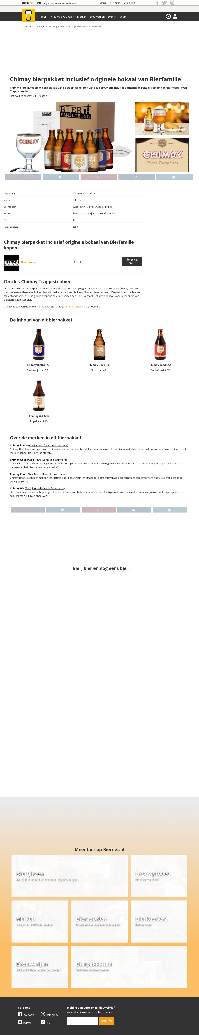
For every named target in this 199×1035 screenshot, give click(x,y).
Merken (81, 16)
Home (26, 26)
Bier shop (78, 1000)
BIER (25, 2)
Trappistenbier (75, 306)
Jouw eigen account (138, 1000)
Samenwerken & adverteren (34, 1000)
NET (32, 2)
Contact (103, 3)
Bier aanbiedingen (83, 993)
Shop (123, 16)
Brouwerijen (97, 16)
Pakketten (37, 26)
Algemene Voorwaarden (141, 989)
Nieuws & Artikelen (62, 16)
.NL (39, 2)
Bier (43, 16)
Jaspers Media (115, 1027)
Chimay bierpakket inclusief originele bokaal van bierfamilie (73, 26)
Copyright (132, 993)
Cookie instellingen (29, 1003)
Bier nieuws (79, 996)
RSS (110, 967)
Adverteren (115, 3)
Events (112, 16)
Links (130, 996)
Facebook (91, 959)
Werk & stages (26, 996)
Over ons (23, 989)
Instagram (114, 959)
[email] (148, 966)
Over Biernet (129, 3)
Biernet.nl (81, 1027)
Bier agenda (79, 1003)
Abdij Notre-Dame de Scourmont (48, 445)
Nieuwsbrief (134, 1003)
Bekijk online (132, 261)
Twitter (89, 967)
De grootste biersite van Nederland (59, 3)
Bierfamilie (28, 262)
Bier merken (79, 989)
